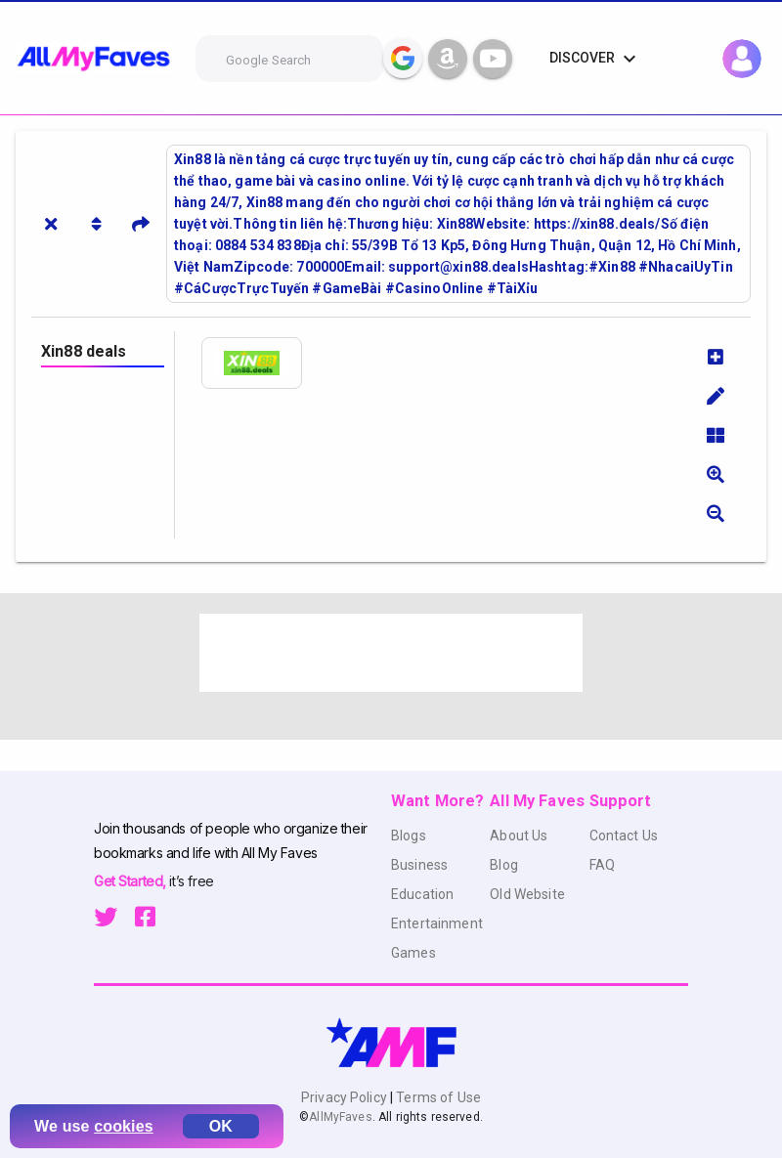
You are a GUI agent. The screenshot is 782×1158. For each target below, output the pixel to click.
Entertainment (437, 923)
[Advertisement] (391, 653)
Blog (504, 865)
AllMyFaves (340, 1117)
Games (413, 953)
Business (419, 865)
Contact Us (623, 835)
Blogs (408, 835)
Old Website (527, 894)
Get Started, (131, 881)
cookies (123, 1126)
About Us (518, 835)
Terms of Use (437, 1097)
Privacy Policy (345, 1097)
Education (422, 894)
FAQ (602, 865)
